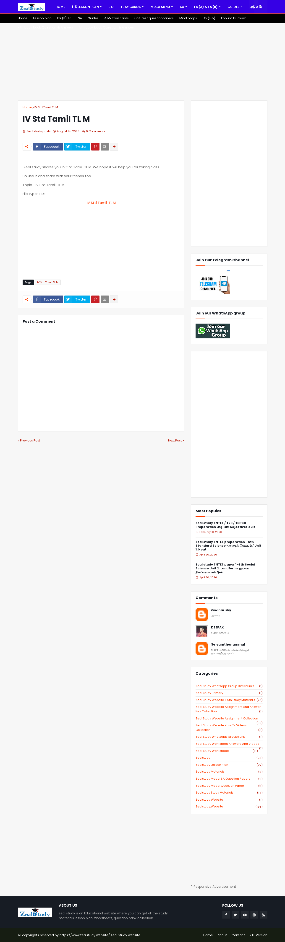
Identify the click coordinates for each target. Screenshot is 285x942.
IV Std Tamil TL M (46, 107)
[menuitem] (60, 7)
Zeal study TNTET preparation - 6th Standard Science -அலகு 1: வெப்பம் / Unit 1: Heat (228, 546)
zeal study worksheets (227, 751)
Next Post (175, 440)
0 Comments (95, 131)
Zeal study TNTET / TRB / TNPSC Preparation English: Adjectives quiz (225, 525)
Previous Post (30, 440)
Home (27, 107)
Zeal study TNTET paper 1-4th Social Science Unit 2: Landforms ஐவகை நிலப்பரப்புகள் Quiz (225, 568)
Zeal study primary (229, 693)
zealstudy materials (229, 771)
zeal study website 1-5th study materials (229, 700)
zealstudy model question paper (229, 786)
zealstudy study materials (229, 792)
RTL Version (258, 935)
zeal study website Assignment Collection (229, 718)
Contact (238, 935)
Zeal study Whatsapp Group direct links (229, 686)
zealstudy (229, 757)
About (222, 935)
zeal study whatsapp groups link (229, 736)
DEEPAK (217, 627)
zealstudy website (229, 799)
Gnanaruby (221, 610)
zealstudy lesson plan (229, 765)
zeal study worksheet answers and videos (229, 744)
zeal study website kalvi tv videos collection (229, 727)
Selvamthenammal (228, 644)
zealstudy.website (229, 806)
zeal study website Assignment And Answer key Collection (229, 709)
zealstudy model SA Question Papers (229, 778)
